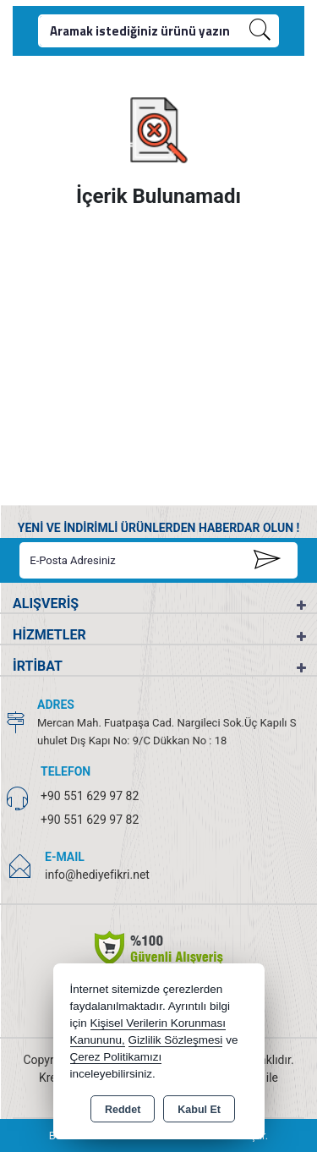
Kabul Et (199, 1110)
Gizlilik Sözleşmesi (175, 1040)
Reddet (122, 1110)
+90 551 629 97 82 (90, 796)
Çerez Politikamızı (116, 1057)
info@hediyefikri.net (97, 874)
